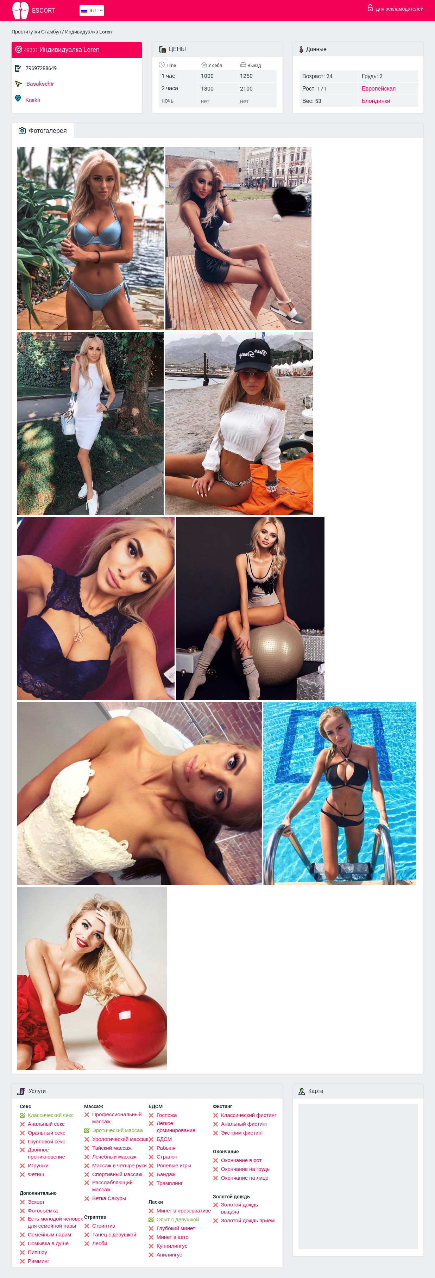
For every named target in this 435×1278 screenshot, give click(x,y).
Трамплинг (170, 1183)
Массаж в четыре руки (119, 1165)
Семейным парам (49, 1234)
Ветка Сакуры (109, 1198)
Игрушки (38, 1165)
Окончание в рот (241, 1160)
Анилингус (169, 1255)
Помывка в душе (48, 1243)
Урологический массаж (120, 1139)
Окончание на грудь (245, 1169)
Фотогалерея (43, 130)
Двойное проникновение (46, 1153)
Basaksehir (34, 83)
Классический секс (51, 1115)
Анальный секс (46, 1124)
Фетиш (36, 1174)
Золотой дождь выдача (239, 1208)
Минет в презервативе (184, 1211)
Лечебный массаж (114, 1157)
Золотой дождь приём (248, 1220)
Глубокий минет (176, 1228)
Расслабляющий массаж (112, 1186)
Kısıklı (27, 98)
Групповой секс (46, 1141)
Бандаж (166, 1174)
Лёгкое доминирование (176, 1127)
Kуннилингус (172, 1246)
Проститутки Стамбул (36, 32)
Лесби (99, 1243)
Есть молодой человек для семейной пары (55, 1222)
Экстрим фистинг (242, 1133)
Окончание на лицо (245, 1178)
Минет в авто (173, 1237)
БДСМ (164, 1139)
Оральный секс (46, 1133)
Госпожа (167, 1115)
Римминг (38, 1261)
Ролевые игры (174, 1165)
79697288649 (41, 68)
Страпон (167, 1157)
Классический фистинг (248, 1115)
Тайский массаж (112, 1148)
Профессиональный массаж (117, 1118)
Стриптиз (103, 1226)
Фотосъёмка (43, 1211)
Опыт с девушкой (178, 1219)
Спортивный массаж (117, 1174)
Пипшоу (37, 1252)
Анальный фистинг (244, 1124)
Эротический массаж (117, 1130)
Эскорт (36, 1202)
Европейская (379, 88)
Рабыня (166, 1148)
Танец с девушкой (114, 1234)
